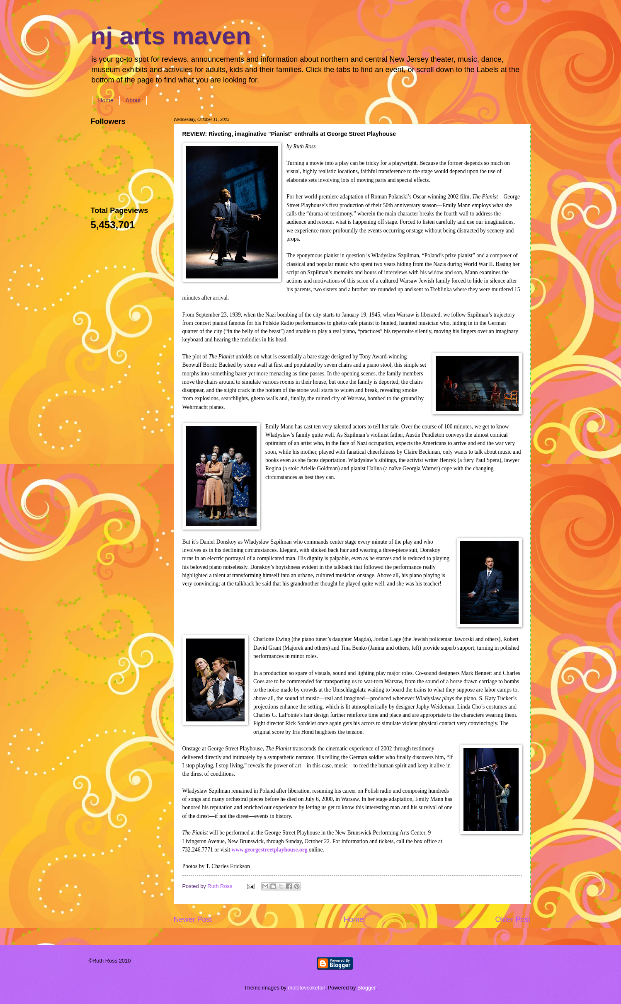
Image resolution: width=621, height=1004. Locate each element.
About (133, 100)
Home (106, 100)
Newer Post (193, 919)
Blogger (366, 988)
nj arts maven (171, 36)
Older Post (512, 919)
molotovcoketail (306, 988)
